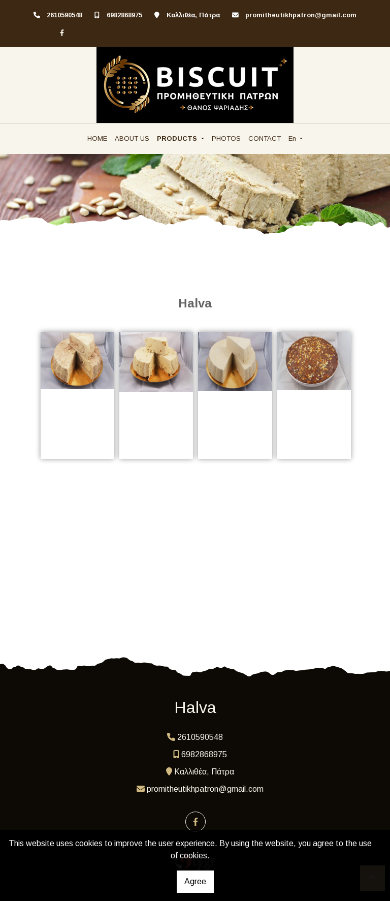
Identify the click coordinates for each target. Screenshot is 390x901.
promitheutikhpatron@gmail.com (300, 15)
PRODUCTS (178, 138)
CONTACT (264, 138)
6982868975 (124, 15)
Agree (195, 881)
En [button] (293, 138)
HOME (97, 138)
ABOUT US (132, 138)
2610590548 (64, 15)
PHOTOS (226, 138)
